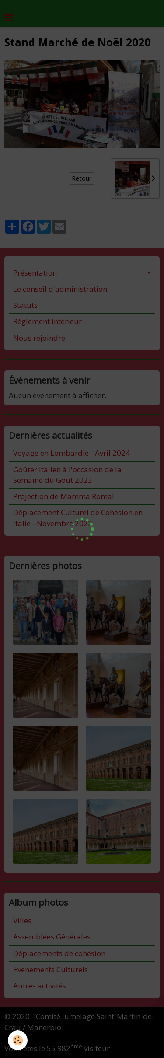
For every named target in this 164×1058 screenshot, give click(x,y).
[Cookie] (18, 1040)
